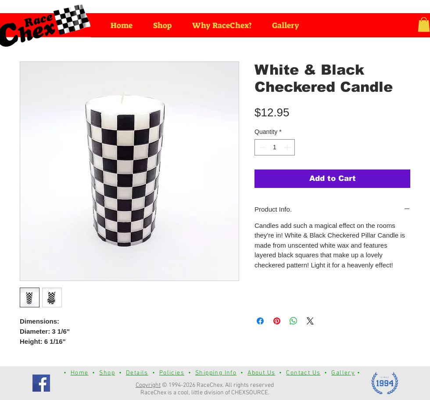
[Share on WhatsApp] (293, 321)
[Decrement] (261, 147)
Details (137, 373)
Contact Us (303, 373)
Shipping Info (215, 373)
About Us (261, 373)
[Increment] (288, 147)
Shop (107, 373)
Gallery (343, 373)
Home (80, 373)
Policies (171, 373)
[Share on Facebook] (260, 321)
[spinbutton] (275, 147)
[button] (424, 24)
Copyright (148, 385)
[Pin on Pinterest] (277, 321)
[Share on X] (310, 321)
